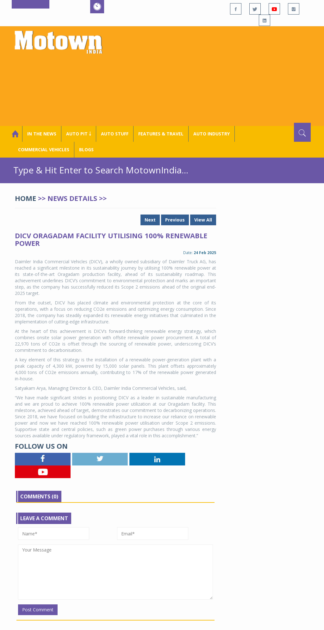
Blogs (86, 150)
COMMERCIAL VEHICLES (43, 150)
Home (25, 198)
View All (203, 220)
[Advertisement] (215, 75)
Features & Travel (161, 134)
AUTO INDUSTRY (211, 134)
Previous (175, 220)
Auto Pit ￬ (78, 134)
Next (150, 220)
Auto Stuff (114, 134)
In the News (41, 134)
